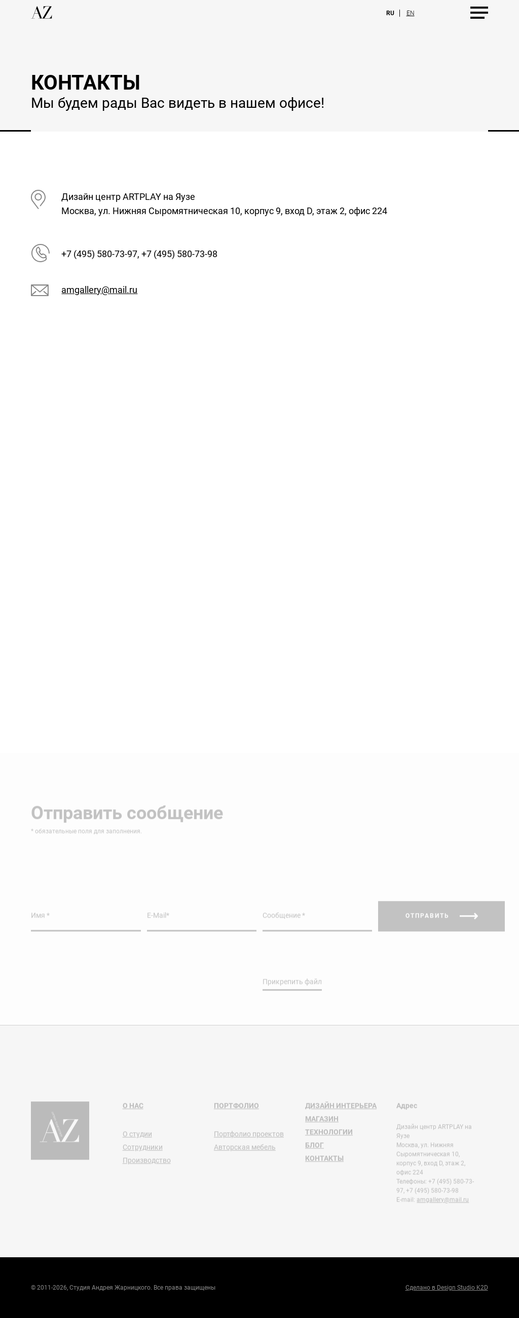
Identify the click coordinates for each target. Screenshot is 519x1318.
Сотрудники (143, 1151)
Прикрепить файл (292, 986)
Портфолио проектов (249, 1138)
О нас (133, 1110)
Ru (390, 13)
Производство (147, 1165)
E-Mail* (158, 920)
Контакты (324, 1163)
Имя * (40, 920)
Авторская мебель (245, 1151)
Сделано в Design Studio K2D (446, 1287)
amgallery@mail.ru (99, 289)
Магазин (322, 1123)
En (410, 13)
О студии (137, 1138)
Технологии (329, 1136)
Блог (314, 1149)
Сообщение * (284, 920)
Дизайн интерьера (341, 1110)
